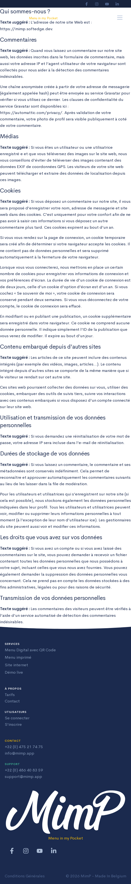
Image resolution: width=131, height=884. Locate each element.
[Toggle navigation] (119, 17)
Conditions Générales (25, 876)
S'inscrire (13, 724)
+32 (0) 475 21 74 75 (24, 746)
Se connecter (17, 718)
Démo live (14, 672)
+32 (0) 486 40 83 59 (24, 770)
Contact (12, 701)
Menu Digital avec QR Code (30, 649)
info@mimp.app (19, 753)
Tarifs (10, 694)
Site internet (16, 664)
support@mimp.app (23, 776)
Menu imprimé (18, 657)
